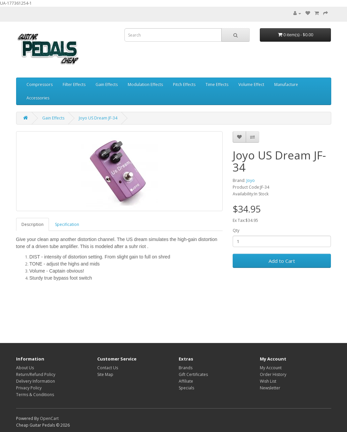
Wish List (268, 381)
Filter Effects (74, 84)
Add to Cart (282, 260)
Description (32, 224)
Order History (273, 374)
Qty (236, 230)
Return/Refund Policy (35, 374)
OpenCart (49, 418)
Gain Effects (107, 84)
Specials (186, 388)
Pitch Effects (184, 84)
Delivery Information (35, 381)
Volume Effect (251, 84)
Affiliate (186, 381)
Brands (185, 368)
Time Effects (217, 84)
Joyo (250, 180)
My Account (271, 368)
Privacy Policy (29, 388)
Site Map (105, 374)
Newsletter (270, 388)
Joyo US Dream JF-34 (98, 118)
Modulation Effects (145, 84)
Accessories (37, 98)
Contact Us (107, 368)
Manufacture (286, 84)
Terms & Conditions (35, 394)
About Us (25, 368)
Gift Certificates (193, 374)
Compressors (39, 84)
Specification (67, 224)
